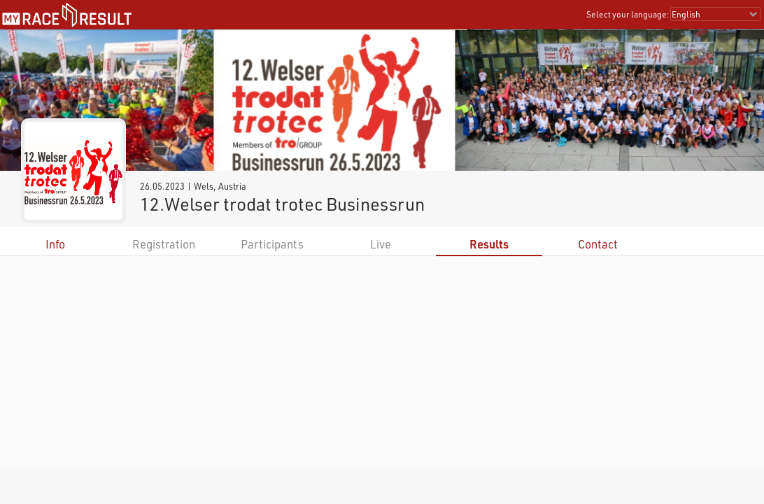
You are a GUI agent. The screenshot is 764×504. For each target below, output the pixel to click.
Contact (598, 244)
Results (489, 244)
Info (55, 244)
